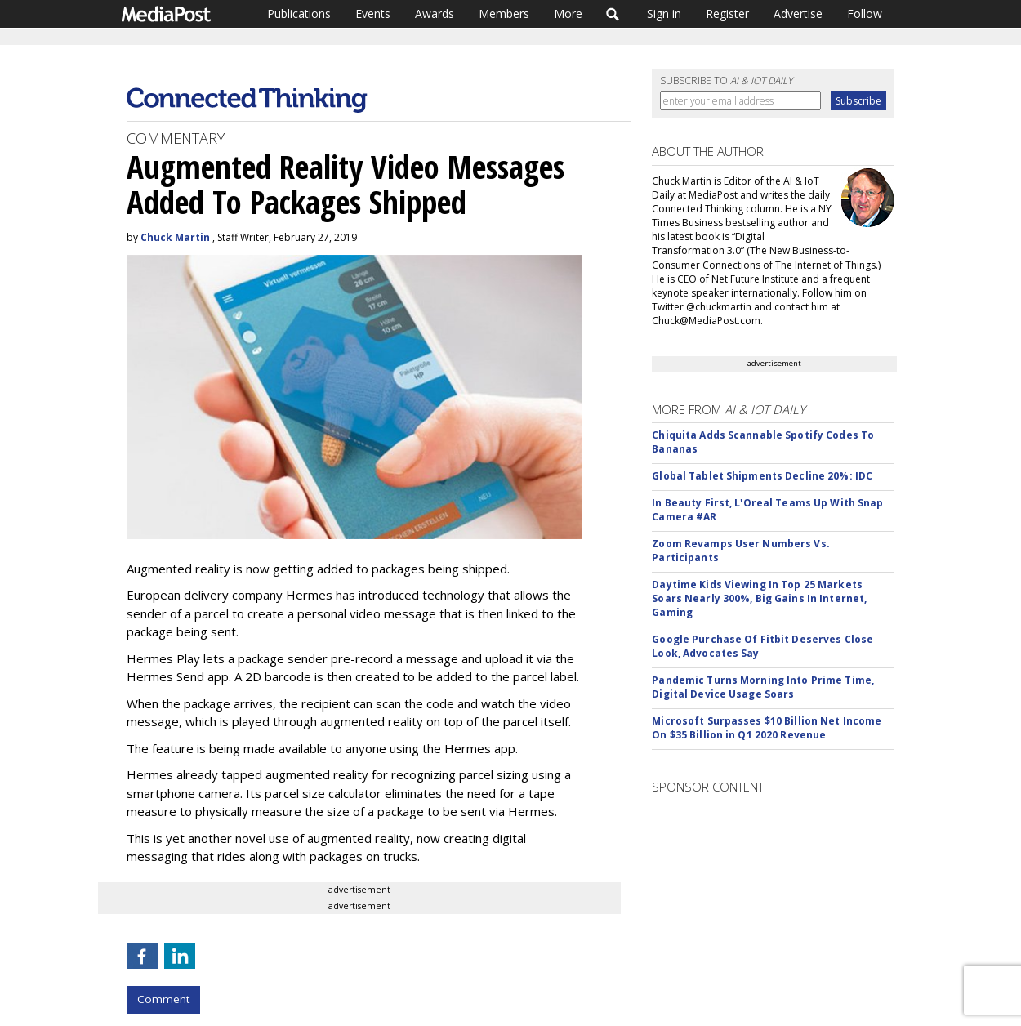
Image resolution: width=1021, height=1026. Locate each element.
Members (504, 13)
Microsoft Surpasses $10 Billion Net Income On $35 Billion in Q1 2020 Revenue (766, 728)
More (568, 13)
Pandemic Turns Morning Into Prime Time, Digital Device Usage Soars (763, 687)
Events (372, 13)
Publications (299, 13)
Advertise (798, 13)
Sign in (664, 13)
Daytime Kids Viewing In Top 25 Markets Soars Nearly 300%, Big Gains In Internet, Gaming (759, 598)
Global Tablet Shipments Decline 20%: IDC (762, 476)
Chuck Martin (175, 237)
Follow (864, 13)
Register (727, 13)
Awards (434, 13)
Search (613, 14)
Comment (163, 999)
